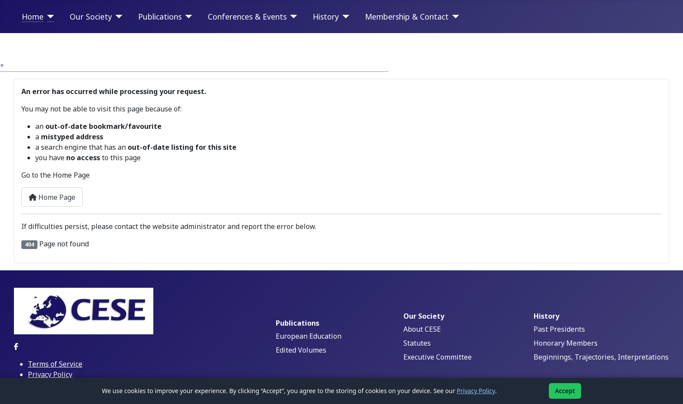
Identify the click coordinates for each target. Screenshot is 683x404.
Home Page (52, 197)
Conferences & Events (247, 16)
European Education (309, 336)
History (326, 16)
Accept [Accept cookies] (565, 391)
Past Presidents (559, 329)
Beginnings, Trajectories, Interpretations (601, 357)
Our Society (91, 16)
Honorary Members (566, 343)
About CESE (422, 329)
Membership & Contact (407, 16)
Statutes (417, 343)
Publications (160, 16)
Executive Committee (437, 357)
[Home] (49, 16)
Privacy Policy (50, 374)
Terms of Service (55, 364)
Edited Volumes (301, 350)
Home (33, 16)
